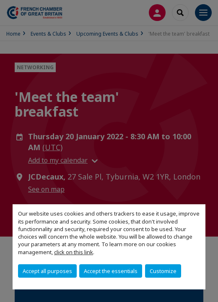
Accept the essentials (111, 271)
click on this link (73, 252)
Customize (163, 271)
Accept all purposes (47, 271)
